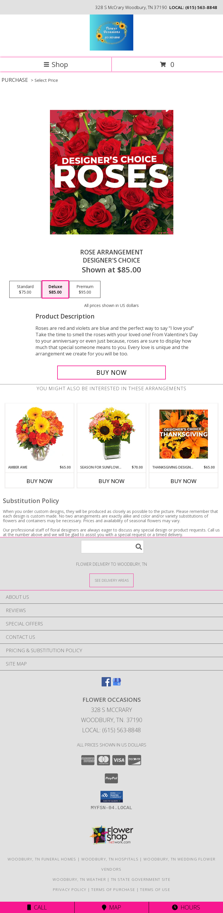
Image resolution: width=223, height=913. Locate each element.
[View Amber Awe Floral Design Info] (39, 434)
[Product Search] (112, 546)
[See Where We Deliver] (111, 580)
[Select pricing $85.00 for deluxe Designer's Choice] (55, 289)
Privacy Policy (69, 889)
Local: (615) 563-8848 (111, 730)
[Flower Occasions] (111, 49)
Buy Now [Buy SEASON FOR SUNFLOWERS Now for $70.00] (111, 481)
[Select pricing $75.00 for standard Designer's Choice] (25, 289)
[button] (111, 796)
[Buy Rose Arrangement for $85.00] (111, 372)
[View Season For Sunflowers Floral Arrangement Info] (111, 434)
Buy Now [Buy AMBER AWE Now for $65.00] (39, 481)
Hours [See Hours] (186, 907)
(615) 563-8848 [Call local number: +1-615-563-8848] (201, 7)
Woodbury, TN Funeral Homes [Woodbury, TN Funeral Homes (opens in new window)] (42, 859)
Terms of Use (155, 889)
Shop (56, 64)
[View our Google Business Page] (116, 684)
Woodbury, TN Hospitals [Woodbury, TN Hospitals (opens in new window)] (110, 859)
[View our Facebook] (106, 684)
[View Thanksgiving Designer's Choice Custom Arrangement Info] (183, 434)
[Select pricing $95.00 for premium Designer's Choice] (85, 289)
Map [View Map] (111, 907)
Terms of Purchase (113, 889)
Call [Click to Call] (37, 907)
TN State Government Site (140, 879)
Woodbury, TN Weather (79, 879)
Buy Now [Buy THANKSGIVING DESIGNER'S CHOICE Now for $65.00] (183, 481)
